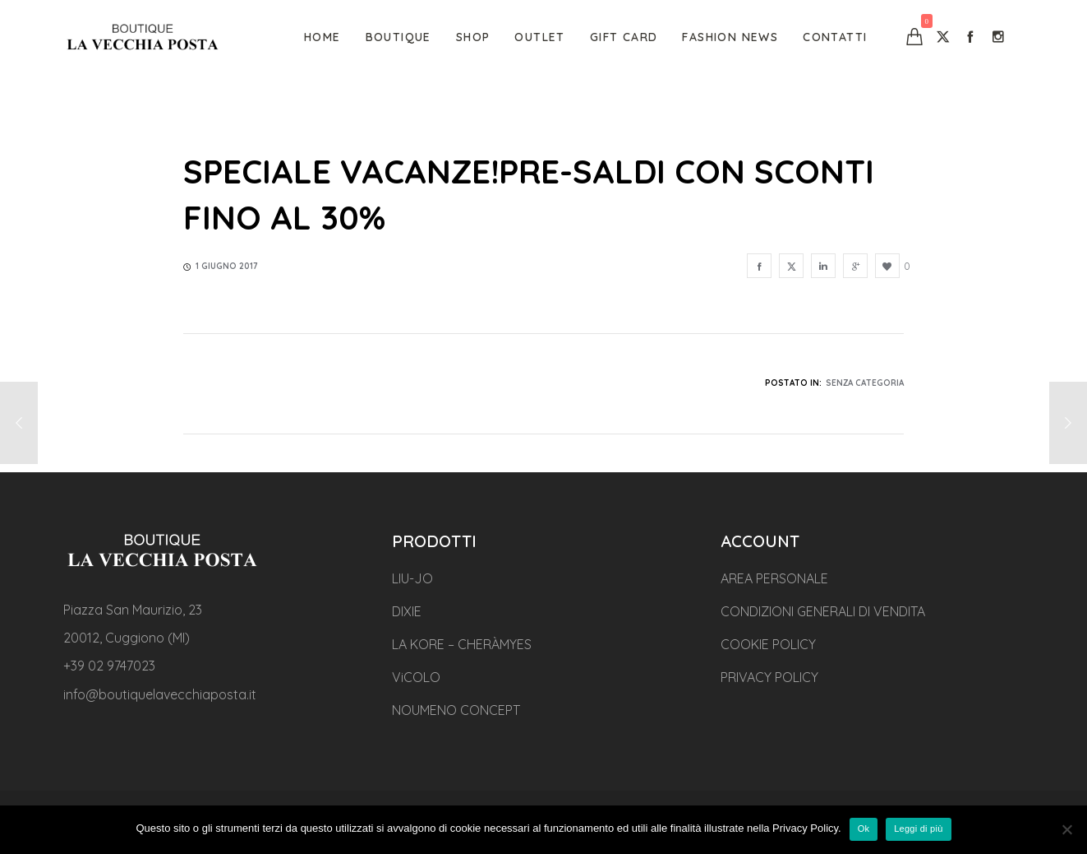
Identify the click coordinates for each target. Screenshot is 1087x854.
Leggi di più (918, 828)
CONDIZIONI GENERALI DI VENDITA (823, 611)
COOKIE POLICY (768, 644)
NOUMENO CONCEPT (456, 710)
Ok (864, 828)
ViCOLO (416, 677)
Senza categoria (865, 383)
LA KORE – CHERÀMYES (462, 644)
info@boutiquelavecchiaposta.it (159, 694)
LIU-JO (412, 578)
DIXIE (406, 611)
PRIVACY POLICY (769, 677)
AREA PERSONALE (774, 578)
